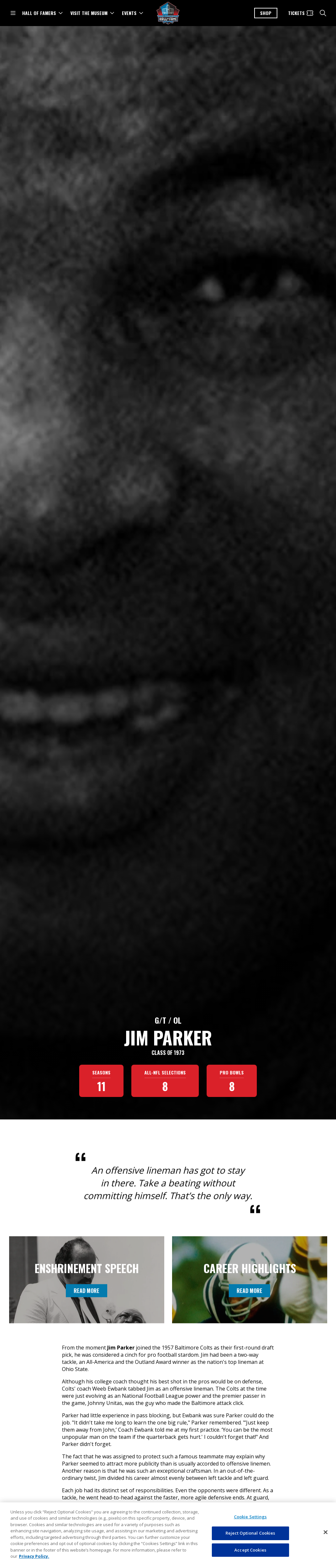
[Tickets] (301, 13)
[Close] (325, 1551)
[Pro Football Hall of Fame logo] (168, 13)
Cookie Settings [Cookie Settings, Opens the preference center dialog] (250, 1536)
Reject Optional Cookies (250, 1552)
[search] (323, 13)
